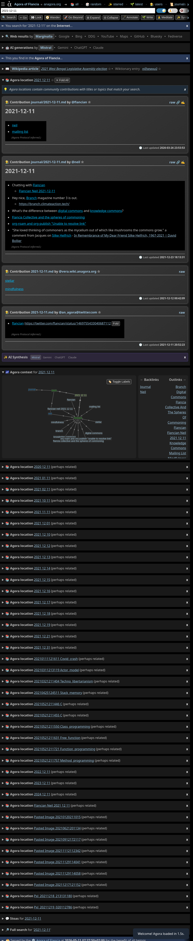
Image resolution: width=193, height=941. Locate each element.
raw (172, 102)
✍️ (183, 102)
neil (14, 125)
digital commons (70, 211)
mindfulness (14, 289)
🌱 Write (147, 17)
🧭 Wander (53, 17)
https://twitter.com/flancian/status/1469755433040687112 (68, 323)
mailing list (20, 132)
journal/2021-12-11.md (48, 102)
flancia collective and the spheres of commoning (175, 412)
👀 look (36, 17)
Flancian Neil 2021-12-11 (37, 191)
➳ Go (23, 17)
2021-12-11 (33, 918)
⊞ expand (93, 17)
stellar (9, 281)
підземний (149, 69)
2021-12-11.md (42, 271)
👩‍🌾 (7, 102)
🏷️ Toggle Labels (119, 381)
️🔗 (178, 102)
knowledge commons (106, 211)
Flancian (39, 185)
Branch (31, 198)
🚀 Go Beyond (73, 17)
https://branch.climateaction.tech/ (44, 204)
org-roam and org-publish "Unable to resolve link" (49, 224)
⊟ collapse (111, 17)
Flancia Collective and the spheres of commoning (48, 217)
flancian (18, 323)
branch (181, 387)
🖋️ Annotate (130, 17)
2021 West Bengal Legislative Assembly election (74, 69)
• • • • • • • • (94, 36)
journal (145, 387)
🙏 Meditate (165, 17)
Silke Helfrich (61, 235)
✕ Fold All (62, 80)
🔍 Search (9, 17)
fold (116, 323)
